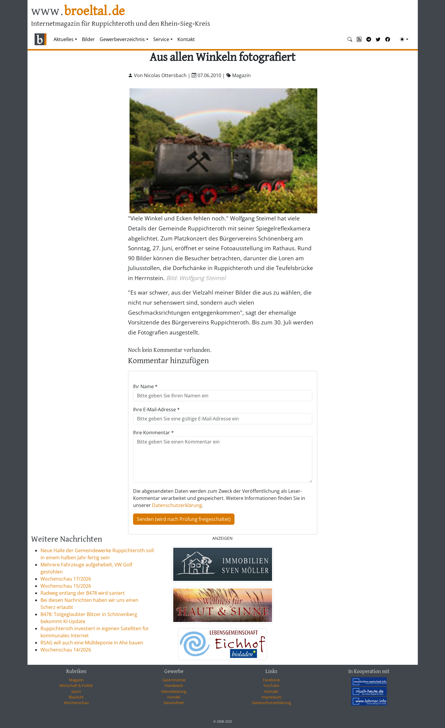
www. (78, 11)
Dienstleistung (173, 691)
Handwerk (174, 685)
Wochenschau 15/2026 (66, 586)
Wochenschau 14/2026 (66, 649)
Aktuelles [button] (64, 39)
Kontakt (186, 39)
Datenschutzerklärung (177, 505)
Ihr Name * (145, 386)
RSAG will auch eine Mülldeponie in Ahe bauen (92, 642)
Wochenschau (76, 702)
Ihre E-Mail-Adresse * (156, 409)
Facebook (271, 679)
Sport (76, 691)
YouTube (271, 685)
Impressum (271, 697)
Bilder (88, 39)
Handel (173, 697)
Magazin (76, 679)
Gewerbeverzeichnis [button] (122, 39)
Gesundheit (174, 702)
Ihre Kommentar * (153, 432)
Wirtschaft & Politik (76, 685)
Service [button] (161, 39)
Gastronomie (173, 679)
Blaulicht (76, 697)
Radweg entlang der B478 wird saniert (83, 593)
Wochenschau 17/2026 (66, 579)
